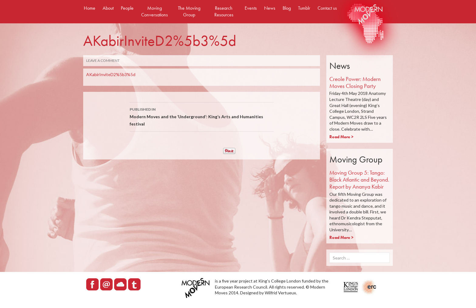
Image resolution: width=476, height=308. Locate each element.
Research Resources (223, 11)
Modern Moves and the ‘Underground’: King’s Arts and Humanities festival (202, 116)
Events (251, 8)
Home (89, 8)
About (108, 8)
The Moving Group (189, 11)
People (127, 8)
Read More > (341, 136)
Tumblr (304, 8)
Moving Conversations (154, 11)
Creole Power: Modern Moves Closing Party (355, 82)
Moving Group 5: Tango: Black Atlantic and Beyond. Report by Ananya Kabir (359, 179)
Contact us (327, 8)
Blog (287, 8)
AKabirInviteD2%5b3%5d (110, 74)
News (269, 8)
